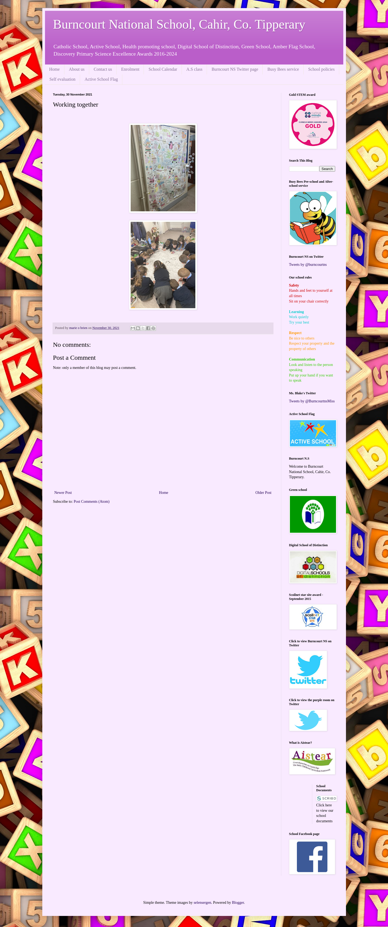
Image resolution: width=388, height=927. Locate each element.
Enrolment (130, 69)
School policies (321, 69)
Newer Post (63, 493)
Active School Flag (101, 79)
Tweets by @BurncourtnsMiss (312, 401)
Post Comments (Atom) (92, 502)
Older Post (263, 493)
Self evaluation (62, 79)
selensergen (202, 903)
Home (54, 69)
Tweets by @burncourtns (308, 265)
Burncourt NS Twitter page (235, 69)
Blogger (238, 903)
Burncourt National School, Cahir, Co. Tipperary (179, 24)
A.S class (194, 69)
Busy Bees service (283, 69)
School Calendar (162, 69)
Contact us (103, 69)
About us (77, 69)
